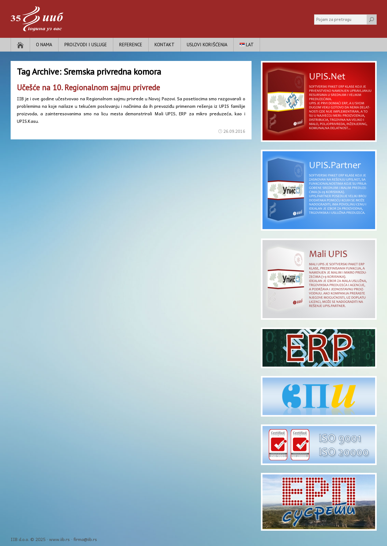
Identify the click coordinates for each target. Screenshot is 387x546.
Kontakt (165, 45)
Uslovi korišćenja (207, 45)
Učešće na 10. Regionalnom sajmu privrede (88, 88)
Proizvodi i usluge (85, 45)
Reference (130, 45)
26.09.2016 (234, 131)
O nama (44, 45)
